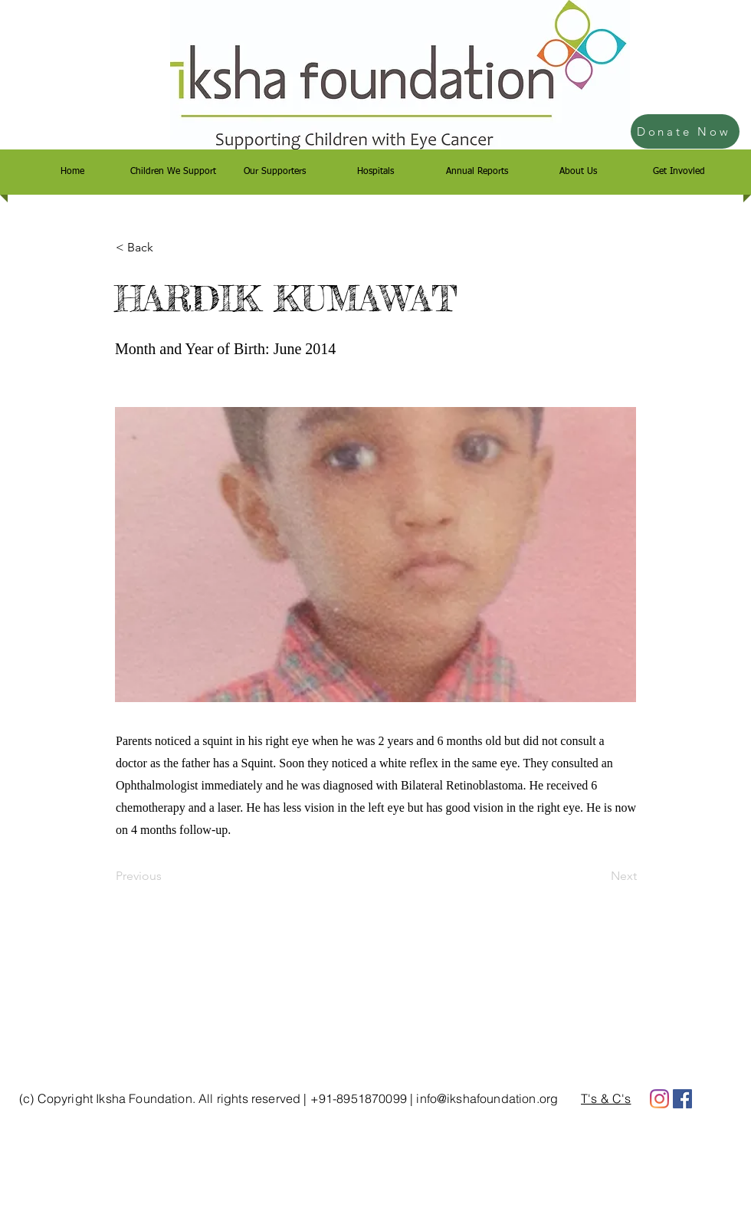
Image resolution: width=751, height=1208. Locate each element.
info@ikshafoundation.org (487, 1098)
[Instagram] (659, 1098)
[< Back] (166, 247)
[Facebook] (682, 1098)
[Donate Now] (685, 131)
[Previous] (166, 876)
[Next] (598, 876)
